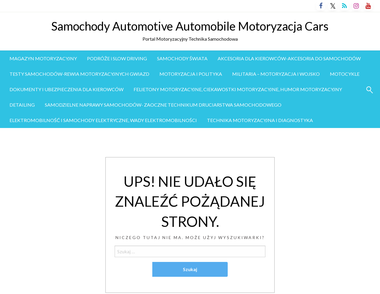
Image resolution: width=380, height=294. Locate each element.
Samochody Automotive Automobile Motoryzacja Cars (190, 26)
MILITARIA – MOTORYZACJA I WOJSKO (276, 74)
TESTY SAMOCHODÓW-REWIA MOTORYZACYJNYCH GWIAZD (79, 74)
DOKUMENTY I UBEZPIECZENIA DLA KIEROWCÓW (67, 89)
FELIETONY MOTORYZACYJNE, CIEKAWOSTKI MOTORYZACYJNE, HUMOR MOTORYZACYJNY (238, 89)
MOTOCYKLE (345, 74)
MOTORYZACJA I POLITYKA (190, 74)
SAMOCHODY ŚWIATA (182, 58)
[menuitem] (43, 58)
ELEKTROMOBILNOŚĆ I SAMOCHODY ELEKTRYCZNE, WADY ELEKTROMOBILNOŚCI (103, 120)
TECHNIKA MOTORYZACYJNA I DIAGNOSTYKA (260, 120)
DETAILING (22, 105)
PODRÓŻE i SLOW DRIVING (117, 58)
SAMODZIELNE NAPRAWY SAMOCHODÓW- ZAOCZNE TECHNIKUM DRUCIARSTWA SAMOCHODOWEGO (163, 105)
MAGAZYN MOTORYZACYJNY (43, 58)
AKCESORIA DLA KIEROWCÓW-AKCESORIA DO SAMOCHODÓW (289, 58)
